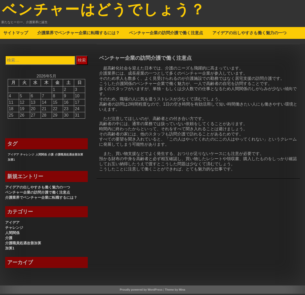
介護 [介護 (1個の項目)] (51, 155)
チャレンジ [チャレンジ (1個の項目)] (27, 155)
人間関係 (12, 234)
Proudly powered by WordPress (141, 290)
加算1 (9, 249)
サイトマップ (15, 34)
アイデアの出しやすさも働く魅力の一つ (249, 34)
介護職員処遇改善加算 (23, 244)
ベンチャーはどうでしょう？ (110, 11)
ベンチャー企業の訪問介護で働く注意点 (166, 34)
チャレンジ (14, 229)
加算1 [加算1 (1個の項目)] (11, 160)
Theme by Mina (175, 290)
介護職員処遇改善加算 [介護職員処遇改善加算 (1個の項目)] (69, 155)
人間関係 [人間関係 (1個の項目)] (41, 155)
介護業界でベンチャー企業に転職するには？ (78, 34)
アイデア (12, 224)
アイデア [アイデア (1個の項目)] (13, 155)
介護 (8, 239)
